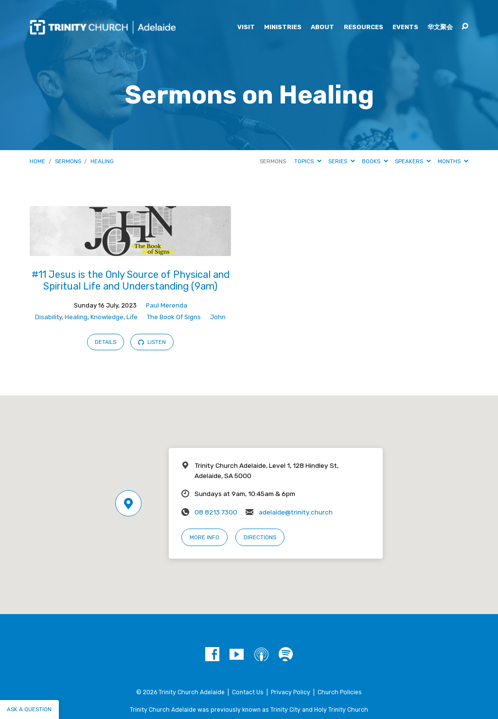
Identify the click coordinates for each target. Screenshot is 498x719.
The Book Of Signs (174, 317)
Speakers (413, 161)
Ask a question (29, 709)
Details (105, 342)
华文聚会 (440, 27)
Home (37, 161)
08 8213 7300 (216, 512)
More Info (204, 537)
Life (132, 317)
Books (375, 161)
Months (453, 161)
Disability (48, 317)
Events (405, 27)
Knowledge (107, 317)
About (322, 27)
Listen (152, 342)
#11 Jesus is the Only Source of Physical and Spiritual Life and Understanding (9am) (131, 280)
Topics (307, 161)
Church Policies (340, 692)
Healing (102, 161)
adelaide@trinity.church (296, 512)
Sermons (68, 161)
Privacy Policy (290, 692)
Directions (260, 537)
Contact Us (248, 692)
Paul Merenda (166, 305)
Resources (363, 27)
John (218, 317)
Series (341, 161)
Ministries (283, 27)
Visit (246, 27)
